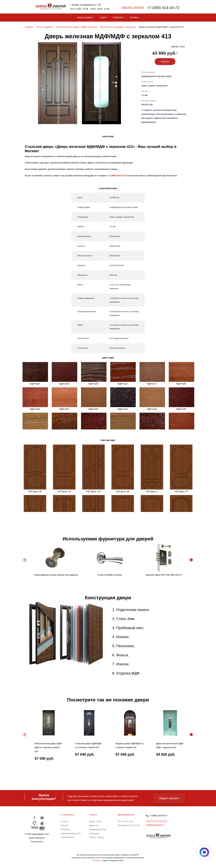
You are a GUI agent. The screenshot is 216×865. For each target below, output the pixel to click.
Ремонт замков (96, 837)
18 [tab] (146, 767)
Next (191, 559)
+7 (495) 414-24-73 (163, 8)
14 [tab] (128, 767)
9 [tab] (105, 767)
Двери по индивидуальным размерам (97, 829)
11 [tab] (114, 767)
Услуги (102, 17)
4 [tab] (114, 579)
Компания (118, 17)
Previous (24, 559)
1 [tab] (101, 579)
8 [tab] (101, 767)
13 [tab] (123, 767)
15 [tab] (132, 767)
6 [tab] (92, 767)
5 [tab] (87, 767)
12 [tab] (119, 767)
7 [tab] (96, 767)
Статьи (64, 821)
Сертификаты (67, 837)
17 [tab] (141, 767)
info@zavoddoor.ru (155, 825)
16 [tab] (137, 767)
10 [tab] (110, 767)
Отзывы (64, 825)
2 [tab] (105, 579)
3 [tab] (110, 579)
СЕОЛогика (96, 860)
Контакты (134, 17)
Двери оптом (95, 821)
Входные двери (84, 17)
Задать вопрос (169, 798)
